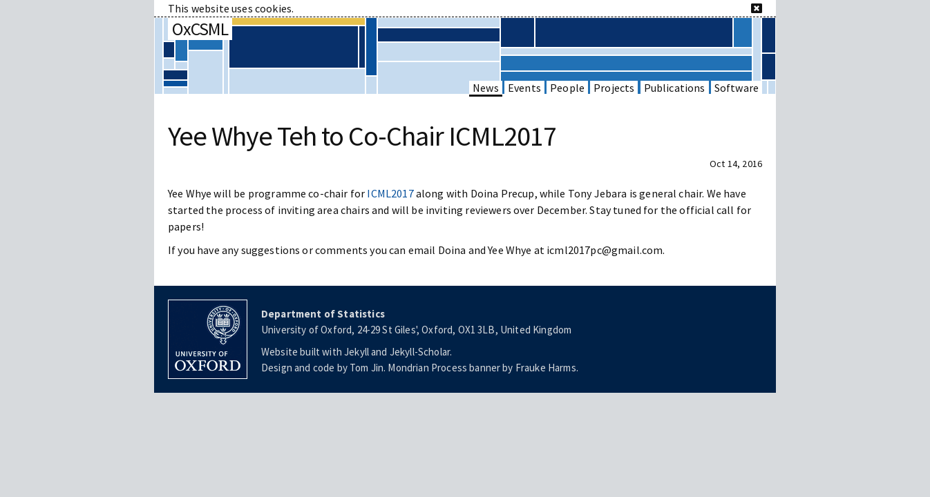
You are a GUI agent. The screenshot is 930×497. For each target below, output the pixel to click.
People (567, 88)
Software (736, 88)
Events (524, 88)
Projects (614, 88)
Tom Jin (366, 367)
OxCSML (200, 28)
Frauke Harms (545, 367)
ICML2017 (390, 193)
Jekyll (356, 351)
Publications (674, 88)
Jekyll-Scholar (420, 351)
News (486, 88)
